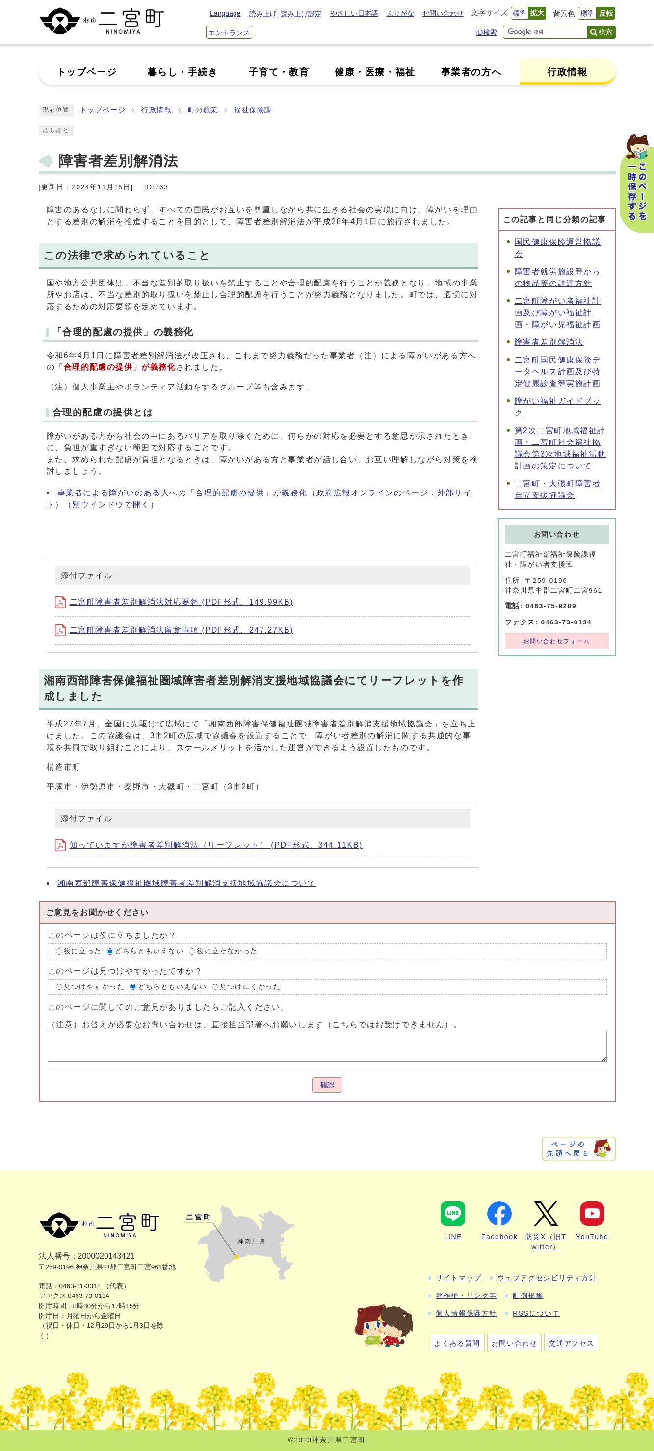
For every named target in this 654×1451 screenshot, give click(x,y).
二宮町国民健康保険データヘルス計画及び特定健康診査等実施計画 (558, 372)
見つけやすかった (94, 986)
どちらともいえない (149, 951)
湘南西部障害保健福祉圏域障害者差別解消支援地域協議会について (186, 883)
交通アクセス (572, 1343)
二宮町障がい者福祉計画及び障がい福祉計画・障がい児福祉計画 (558, 313)
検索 (605, 32)
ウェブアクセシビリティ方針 (547, 1278)
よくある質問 (457, 1343)
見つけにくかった (250, 986)
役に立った (83, 951)
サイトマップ (459, 1278)
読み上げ (263, 14)
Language (225, 13)
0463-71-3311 (80, 1286)
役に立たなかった (227, 951)
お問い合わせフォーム (556, 641)
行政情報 (156, 110)
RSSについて (536, 1313)
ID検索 (486, 32)
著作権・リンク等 (466, 1295)
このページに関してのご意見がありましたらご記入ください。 (168, 1007)
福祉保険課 (253, 110)
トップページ (103, 110)
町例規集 (528, 1295)
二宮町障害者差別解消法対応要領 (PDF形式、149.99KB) (174, 602)
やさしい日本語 (354, 13)
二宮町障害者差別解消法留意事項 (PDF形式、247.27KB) (174, 630)
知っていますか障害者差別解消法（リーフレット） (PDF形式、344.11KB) (209, 845)
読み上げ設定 (301, 14)
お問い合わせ (443, 13)
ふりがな (400, 13)
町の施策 (203, 110)
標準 (519, 13)
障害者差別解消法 (549, 342)
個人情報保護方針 (466, 1313)
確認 (327, 1084)
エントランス (229, 33)
